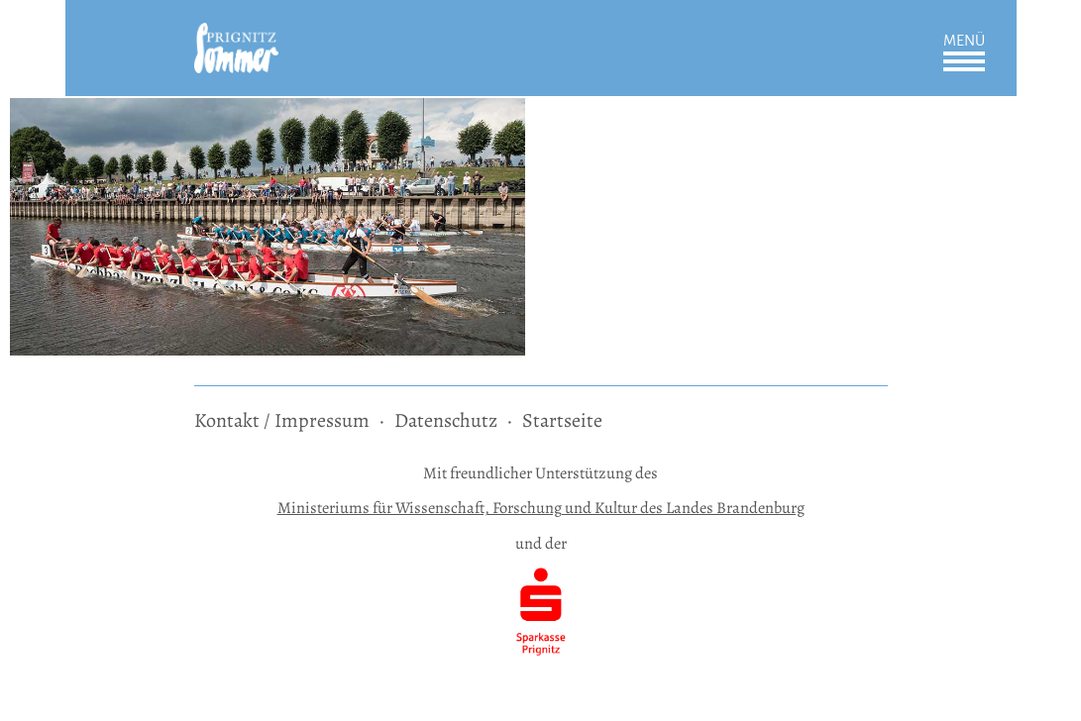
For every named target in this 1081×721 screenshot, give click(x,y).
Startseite (562, 420)
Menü (964, 41)
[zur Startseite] (236, 36)
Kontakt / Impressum (282, 420)
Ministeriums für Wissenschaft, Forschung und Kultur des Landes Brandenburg (541, 507)
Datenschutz (445, 420)
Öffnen (964, 61)
